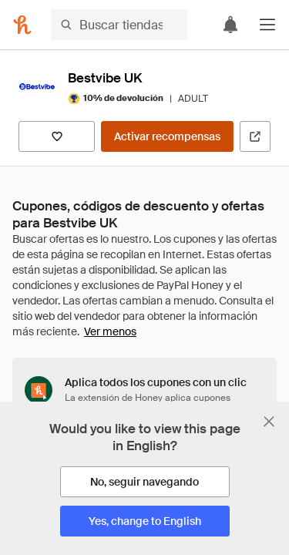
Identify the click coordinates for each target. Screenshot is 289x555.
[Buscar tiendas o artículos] (119, 24)
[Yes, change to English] (145, 521)
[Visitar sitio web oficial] (255, 136)
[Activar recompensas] (167, 136)
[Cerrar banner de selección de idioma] (269, 422)
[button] (267, 24)
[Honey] (22, 25)
